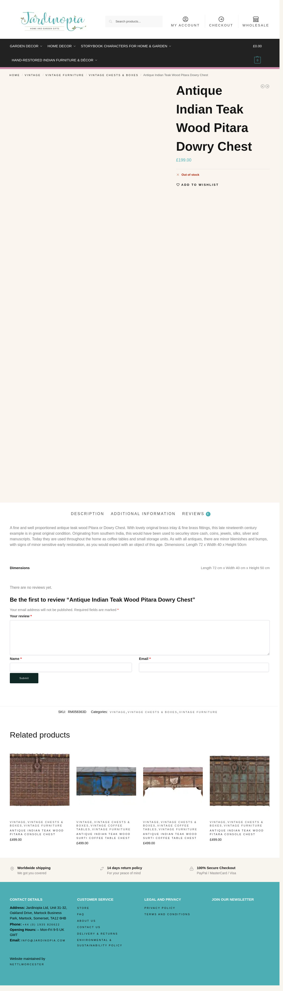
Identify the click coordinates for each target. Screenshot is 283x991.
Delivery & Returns (97, 933)
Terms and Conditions (167, 914)
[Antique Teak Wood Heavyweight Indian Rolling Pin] (262, 86)
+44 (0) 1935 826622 (41, 924)
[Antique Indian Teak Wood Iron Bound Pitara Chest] (267, 86)
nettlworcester (27, 964)
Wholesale (256, 21)
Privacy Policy (160, 908)
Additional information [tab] (143, 514)
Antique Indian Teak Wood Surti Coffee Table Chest (103, 836)
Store (83, 908)
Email (145, 659)
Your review (21, 616)
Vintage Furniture (64, 75)
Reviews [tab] (196, 514)
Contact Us (89, 927)
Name (16, 659)
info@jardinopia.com (43, 940)
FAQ (80, 914)
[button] (261, 53)
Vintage (33, 75)
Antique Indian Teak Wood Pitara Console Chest (37, 832)
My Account (185, 21)
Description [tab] (87, 514)
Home (14, 75)
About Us (86, 920)
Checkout (221, 21)
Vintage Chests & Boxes (114, 75)
